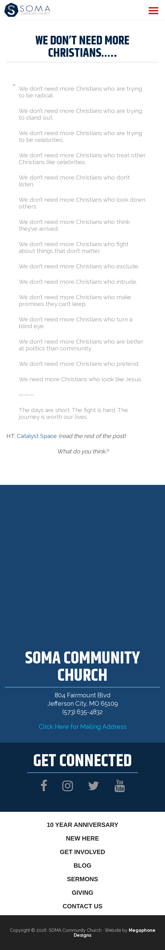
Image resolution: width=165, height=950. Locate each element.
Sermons (82, 879)
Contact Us (83, 906)
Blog (83, 865)
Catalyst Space (37, 435)
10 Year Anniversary (82, 824)
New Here (82, 838)
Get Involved (82, 852)
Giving (82, 892)
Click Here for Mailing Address (83, 726)
